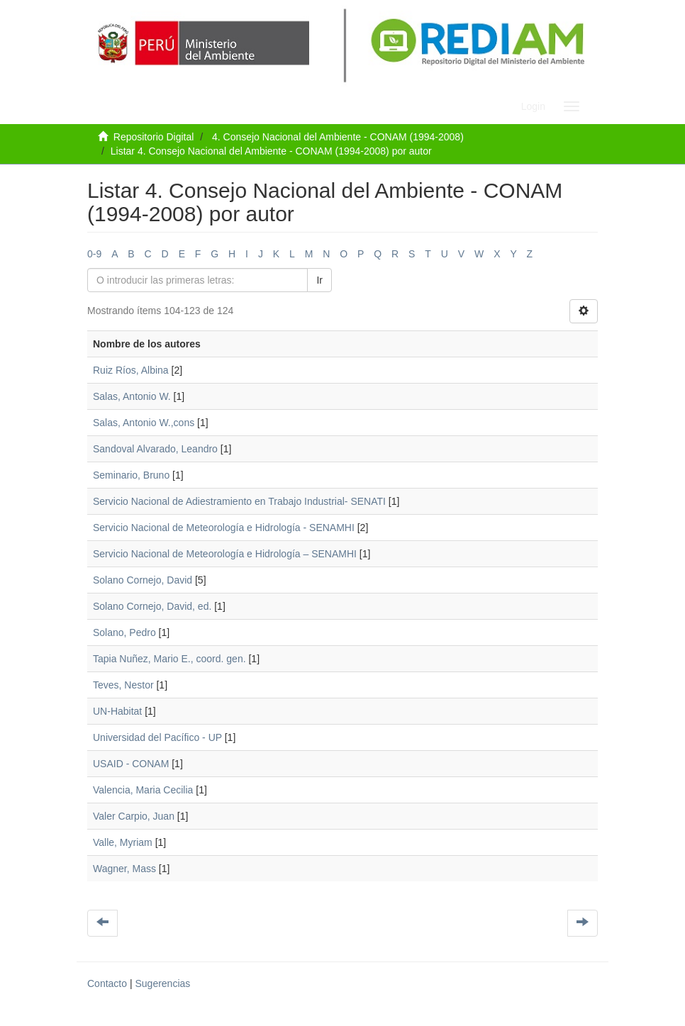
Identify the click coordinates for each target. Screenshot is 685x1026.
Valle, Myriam (122, 842)
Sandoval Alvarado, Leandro (155, 449)
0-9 (94, 254)
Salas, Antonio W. (132, 396)
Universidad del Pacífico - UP (157, 737)
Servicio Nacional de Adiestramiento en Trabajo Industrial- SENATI (239, 501)
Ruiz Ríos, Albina (131, 370)
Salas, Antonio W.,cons (143, 422)
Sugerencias (162, 983)
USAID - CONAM (131, 763)
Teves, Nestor (123, 685)
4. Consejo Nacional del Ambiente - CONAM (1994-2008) (338, 137)
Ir (319, 280)
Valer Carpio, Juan (133, 816)
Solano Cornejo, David (142, 580)
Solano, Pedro (124, 632)
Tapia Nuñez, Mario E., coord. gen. (169, 658)
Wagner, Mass (124, 868)
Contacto (107, 983)
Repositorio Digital (153, 137)
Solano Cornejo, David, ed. (152, 606)
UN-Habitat (117, 711)
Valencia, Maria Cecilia (143, 790)
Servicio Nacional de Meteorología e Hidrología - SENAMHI (224, 527)
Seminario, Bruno (131, 475)
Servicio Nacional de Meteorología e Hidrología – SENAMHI (225, 553)
